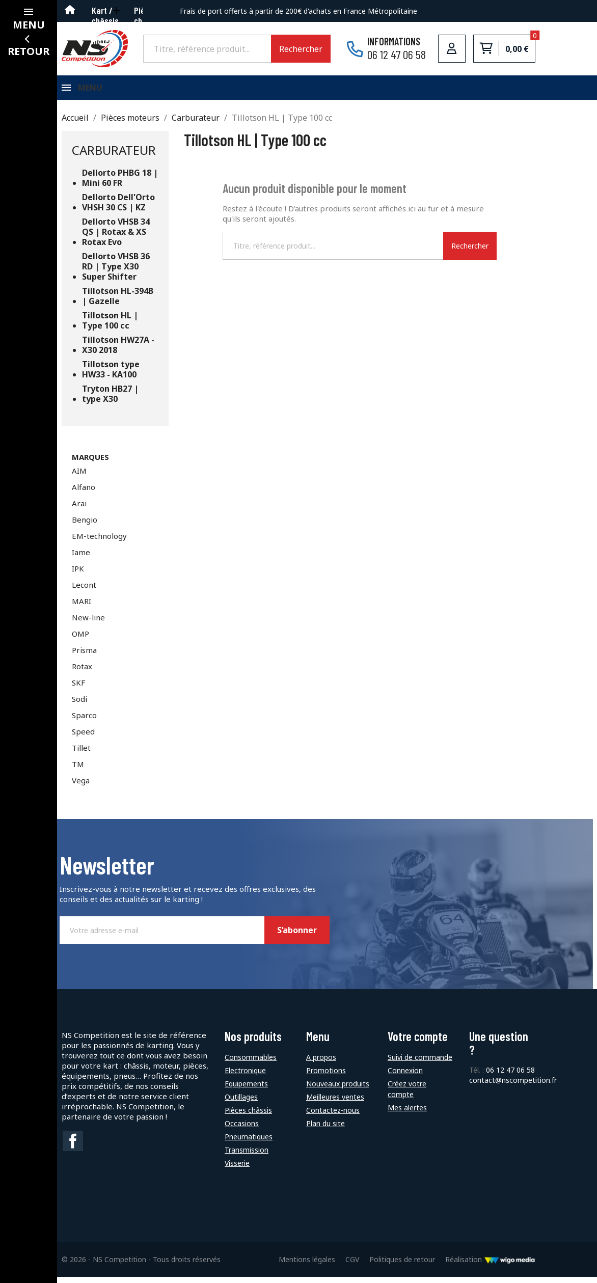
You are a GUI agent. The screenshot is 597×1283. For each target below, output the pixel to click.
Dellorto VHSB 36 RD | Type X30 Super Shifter (116, 272)
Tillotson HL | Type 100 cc (110, 326)
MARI (81, 607)
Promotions (326, 1076)
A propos (321, 1063)
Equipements (246, 1090)
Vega (81, 786)
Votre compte (418, 1042)
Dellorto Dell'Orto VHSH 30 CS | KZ (118, 208)
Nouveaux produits (337, 1090)
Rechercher (300, 48)
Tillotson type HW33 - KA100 (111, 375)
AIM (79, 477)
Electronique (245, 1076)
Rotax (82, 672)
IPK (78, 574)
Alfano (83, 493)
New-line (88, 623)
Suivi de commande (420, 1063)
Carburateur (114, 156)
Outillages (241, 1103)
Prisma (84, 656)
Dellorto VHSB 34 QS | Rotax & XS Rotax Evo (116, 238)
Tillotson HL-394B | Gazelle (117, 302)
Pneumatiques (249, 1143)
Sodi (79, 705)
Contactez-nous (333, 1116)
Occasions (242, 1129)
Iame (81, 558)
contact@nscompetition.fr (513, 1086)
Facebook (73, 1147)
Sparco (84, 721)
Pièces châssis (248, 1116)
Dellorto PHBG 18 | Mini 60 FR (120, 184)
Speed (83, 737)
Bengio (84, 526)
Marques (90, 463)
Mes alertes (407, 1113)
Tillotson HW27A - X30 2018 (118, 351)
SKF (78, 689)
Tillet (81, 754)
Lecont (84, 591)
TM (78, 770)
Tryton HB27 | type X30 (110, 400)
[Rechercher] (207, 48)
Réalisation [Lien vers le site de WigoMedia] (490, 1265)
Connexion (405, 1076)
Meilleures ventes (335, 1103)
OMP (80, 640)
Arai (79, 509)
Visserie (237, 1169)
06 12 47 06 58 (510, 1076)
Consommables (251, 1063)
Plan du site (325, 1129)
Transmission (246, 1156)
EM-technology (99, 542)
